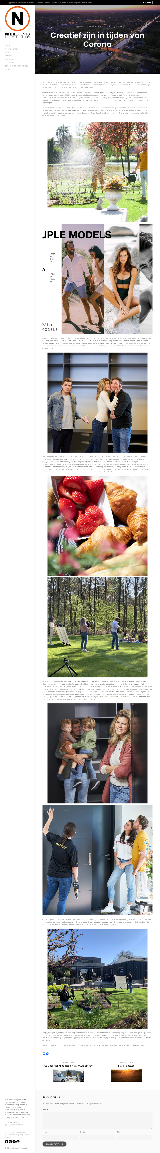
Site (118, 1132)
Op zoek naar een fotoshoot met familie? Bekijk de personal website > (17, 1134)
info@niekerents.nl (14, 1125)
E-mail (83, 1132)
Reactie (46, 1109)
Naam (45, 1132)
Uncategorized (114, 26)
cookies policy (87, 3)
